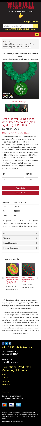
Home (3, 374)
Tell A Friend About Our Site (12, 399)
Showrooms (5, 392)
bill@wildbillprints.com (26, 29)
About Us (5, 377)
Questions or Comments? (11, 396)
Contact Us (5, 381)
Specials (4, 389)
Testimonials (6, 385)
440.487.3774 (10, 29)
